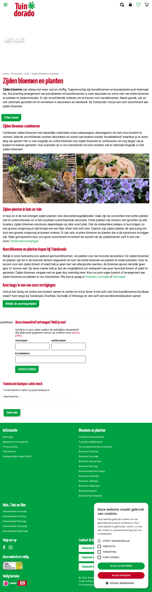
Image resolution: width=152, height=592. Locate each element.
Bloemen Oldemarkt (89, 485)
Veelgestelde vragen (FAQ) (17, 456)
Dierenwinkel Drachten (15, 516)
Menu (5, 4)
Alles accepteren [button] (121, 565)
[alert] (121, 545)
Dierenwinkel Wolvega (14, 521)
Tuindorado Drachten (91, 548)
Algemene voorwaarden (15, 441)
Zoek (122, 4)
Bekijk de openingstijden (20, 303)
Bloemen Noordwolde (90, 495)
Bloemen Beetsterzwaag (92, 471)
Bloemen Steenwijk (89, 476)
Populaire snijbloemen (90, 441)
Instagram (11, 547)
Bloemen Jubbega (88, 480)
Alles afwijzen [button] (121, 575)
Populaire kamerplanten (91, 436)
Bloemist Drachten (88, 451)
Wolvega (118, 277)
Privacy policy (10, 446)
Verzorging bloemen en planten (95, 446)
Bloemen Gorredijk (88, 456)
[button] (121, 583)
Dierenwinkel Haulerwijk (15, 531)
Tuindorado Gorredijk (91, 557)
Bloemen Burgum (88, 490)
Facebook (5, 547)
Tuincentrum (9, 451)
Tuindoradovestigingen (24, 241)
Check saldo (12, 412)
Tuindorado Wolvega (91, 566)
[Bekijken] (146, 4)
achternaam (59, 340)
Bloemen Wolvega (88, 466)
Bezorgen (8, 436)
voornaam (21, 340)
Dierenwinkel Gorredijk (15, 511)
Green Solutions (87, 581)
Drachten (90, 277)
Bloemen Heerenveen (90, 461)
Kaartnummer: (12, 396)
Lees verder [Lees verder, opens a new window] (119, 533)
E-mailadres (22, 353)
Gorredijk (104, 277)
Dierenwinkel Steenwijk (15, 526)
